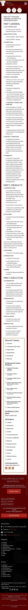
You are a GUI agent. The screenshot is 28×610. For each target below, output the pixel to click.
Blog (3, 555)
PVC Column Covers (14, 389)
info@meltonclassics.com (13, 535)
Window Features (11, 456)
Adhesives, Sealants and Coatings (11, 548)
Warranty (9, 358)
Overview (9, 343)
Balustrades (10, 428)
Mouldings (10, 450)
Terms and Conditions (21, 586)
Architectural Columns (7, 545)
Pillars (4, 573)
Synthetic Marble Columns (14, 398)
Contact (4, 553)
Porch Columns (6, 568)
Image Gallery (10, 349)
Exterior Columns (6, 571)
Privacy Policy (4, 586)
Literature (4, 565)
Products (4, 542)
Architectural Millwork (13, 437)
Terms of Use (12, 586)
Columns (9, 422)
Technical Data (6, 550)
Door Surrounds (11, 447)
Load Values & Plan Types (13, 346)
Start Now (13, 491)
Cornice (9, 431)
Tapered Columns (6, 576)
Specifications (10, 352)
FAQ (3, 552)
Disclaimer (15, 606)
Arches (9, 453)
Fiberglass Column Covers (14, 379)
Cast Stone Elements (12, 434)
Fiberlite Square (5, 588)
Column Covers (6, 574)
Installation (10, 355)
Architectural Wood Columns (14, 393)
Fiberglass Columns (14, 374)
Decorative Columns (7, 569)
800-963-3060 (14, 196)
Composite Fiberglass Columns (14, 369)
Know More (14, 515)
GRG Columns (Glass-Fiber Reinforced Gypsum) (14, 403)
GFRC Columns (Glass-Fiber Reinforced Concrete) (14, 384)
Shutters (9, 440)
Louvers (9, 459)
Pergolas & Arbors (11, 444)
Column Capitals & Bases (13, 407)
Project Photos (6, 547)
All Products (10, 425)
